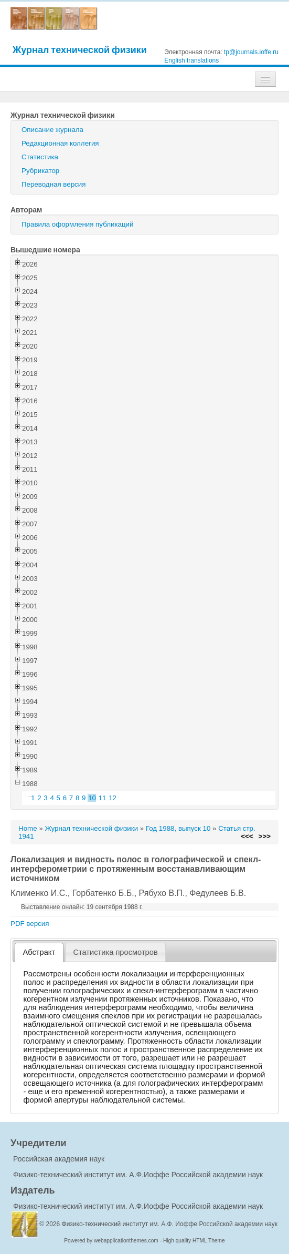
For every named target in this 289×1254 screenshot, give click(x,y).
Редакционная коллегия (60, 143)
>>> (265, 836)
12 (112, 798)
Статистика (40, 157)
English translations (191, 60)
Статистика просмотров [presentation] (115, 952)
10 (92, 798)
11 (102, 798)
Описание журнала (52, 130)
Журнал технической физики (80, 50)
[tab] (39, 952)
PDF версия (29, 923)
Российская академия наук (58, 1159)
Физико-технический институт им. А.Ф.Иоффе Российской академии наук (138, 1174)
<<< (247, 836)
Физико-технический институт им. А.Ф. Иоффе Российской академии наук (170, 1224)
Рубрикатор (40, 171)
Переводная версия (53, 184)
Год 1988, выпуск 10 (178, 828)
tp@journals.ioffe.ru (251, 52)
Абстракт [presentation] (39, 952)
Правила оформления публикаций (77, 224)
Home (27, 828)
